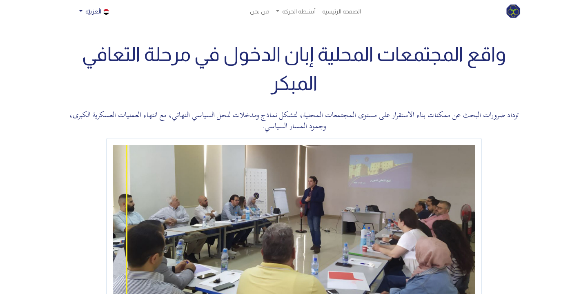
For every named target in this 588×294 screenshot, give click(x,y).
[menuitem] (341, 11)
